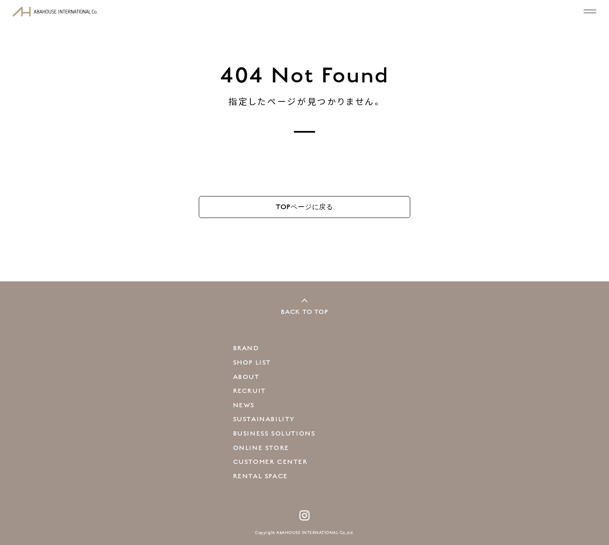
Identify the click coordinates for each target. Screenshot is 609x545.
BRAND (246, 348)
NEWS (244, 405)
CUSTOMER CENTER (270, 462)
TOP (304, 206)
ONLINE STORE (261, 448)
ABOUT (246, 377)
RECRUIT (249, 391)
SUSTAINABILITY (264, 419)
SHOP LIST (252, 362)
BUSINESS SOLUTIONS (274, 433)
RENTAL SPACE (260, 476)
